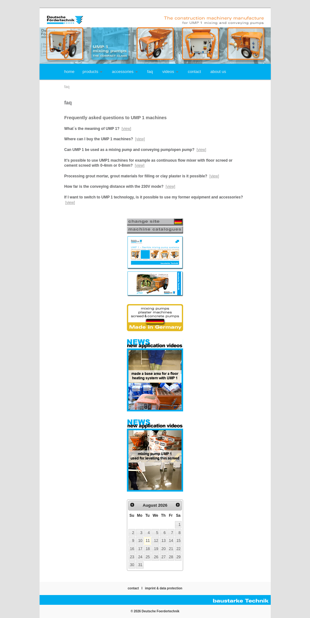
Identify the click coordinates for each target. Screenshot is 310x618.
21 (171, 549)
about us (218, 71)
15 (179, 540)
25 (148, 557)
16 (132, 549)
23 (132, 557)
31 (140, 565)
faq (150, 71)
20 (163, 549)
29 (179, 557)
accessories (125, 71)
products (92, 71)
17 (140, 549)
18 (148, 549)
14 (171, 540)
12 (156, 540)
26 (156, 557)
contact (194, 71)
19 (156, 549)
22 (179, 549)
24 (140, 557)
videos (170, 71)
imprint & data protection (163, 588)
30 (132, 565)
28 (171, 557)
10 (140, 540)
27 (163, 557)
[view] (126, 128)
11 (148, 540)
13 (163, 540)
